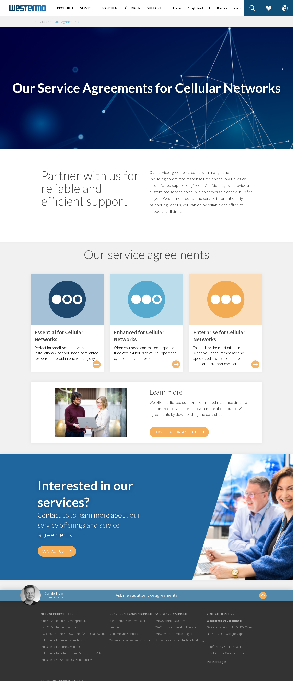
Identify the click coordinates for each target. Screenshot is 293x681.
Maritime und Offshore (124, 634)
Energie (114, 627)
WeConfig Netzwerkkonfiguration (177, 627)
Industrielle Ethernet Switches (60, 647)
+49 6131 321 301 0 (230, 647)
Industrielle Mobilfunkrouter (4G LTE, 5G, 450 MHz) (73, 653)
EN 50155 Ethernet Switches (59, 627)
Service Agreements (64, 21)
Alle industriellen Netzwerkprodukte (65, 621)
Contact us (57, 551)
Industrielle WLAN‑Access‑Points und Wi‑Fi (68, 660)
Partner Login (216, 662)
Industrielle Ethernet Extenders (61, 640)
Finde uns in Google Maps (226, 634)
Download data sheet (179, 432)
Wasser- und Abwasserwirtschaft (130, 640)
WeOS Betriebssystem (170, 621)
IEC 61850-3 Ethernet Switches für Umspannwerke (73, 634)
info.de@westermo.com (231, 653)
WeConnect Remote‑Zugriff (173, 634)
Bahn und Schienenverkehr (127, 621)
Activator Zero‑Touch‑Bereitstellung (179, 640)
